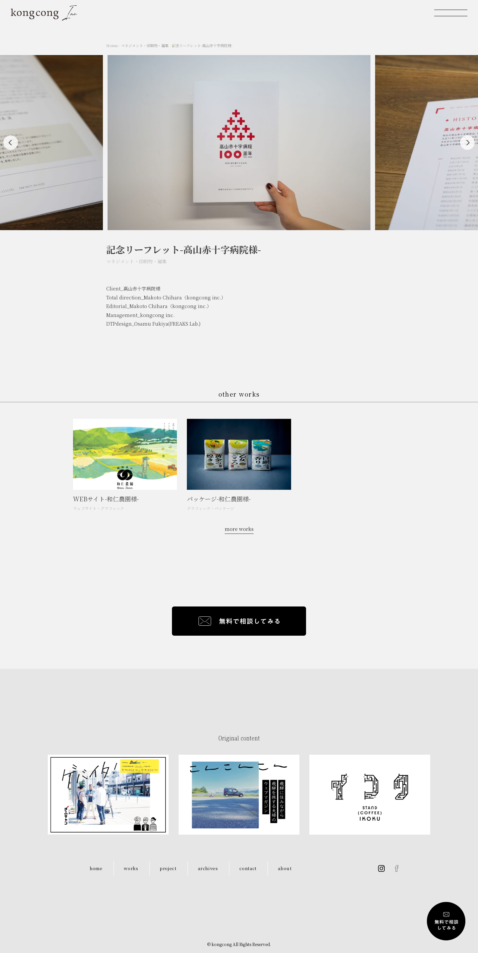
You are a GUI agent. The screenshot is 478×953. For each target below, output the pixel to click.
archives (208, 868)
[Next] (467, 142)
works (131, 868)
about (284, 868)
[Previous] (10, 142)
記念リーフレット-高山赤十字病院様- (202, 45)
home (96, 868)
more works (239, 529)
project (168, 868)
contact (248, 868)
